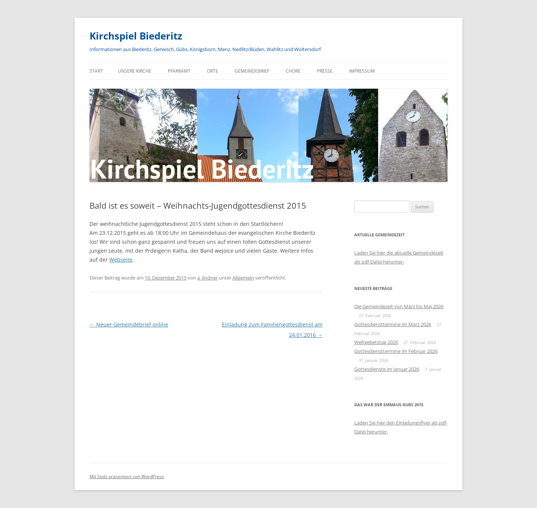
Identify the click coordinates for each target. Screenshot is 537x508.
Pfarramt (179, 71)
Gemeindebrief (252, 71)
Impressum (362, 71)
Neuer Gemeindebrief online (129, 324)
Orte (212, 71)
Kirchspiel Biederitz (136, 35)
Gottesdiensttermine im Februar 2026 (395, 351)
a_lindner (207, 277)
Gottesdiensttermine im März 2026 (392, 324)
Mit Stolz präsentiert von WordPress (127, 476)
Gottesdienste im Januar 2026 (386, 369)
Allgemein (243, 277)
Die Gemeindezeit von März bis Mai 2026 (398, 306)
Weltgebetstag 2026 (376, 342)
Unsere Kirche (134, 71)
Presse (325, 71)
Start (96, 71)
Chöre (293, 71)
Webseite (120, 259)
